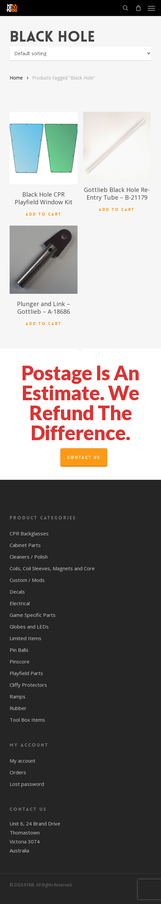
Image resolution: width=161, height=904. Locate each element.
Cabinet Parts (25, 545)
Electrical (20, 603)
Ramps (18, 696)
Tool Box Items (27, 719)
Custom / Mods (27, 580)
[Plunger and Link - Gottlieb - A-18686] (43, 259)
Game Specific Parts (33, 615)
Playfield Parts (26, 673)
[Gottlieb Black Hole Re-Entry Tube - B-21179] (117, 146)
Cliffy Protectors (28, 684)
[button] (151, 8)
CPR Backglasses (29, 533)
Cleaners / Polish (29, 556)
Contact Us (83, 457)
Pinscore (19, 661)
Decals (17, 591)
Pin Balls (19, 649)
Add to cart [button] (44, 214)
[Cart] (138, 8)
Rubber (18, 708)
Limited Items (25, 638)
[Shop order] (80, 53)
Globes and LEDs (29, 626)
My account (22, 760)
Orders (18, 772)
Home (16, 78)
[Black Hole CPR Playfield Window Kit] (43, 148)
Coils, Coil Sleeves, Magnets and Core (52, 568)
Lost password (27, 784)
